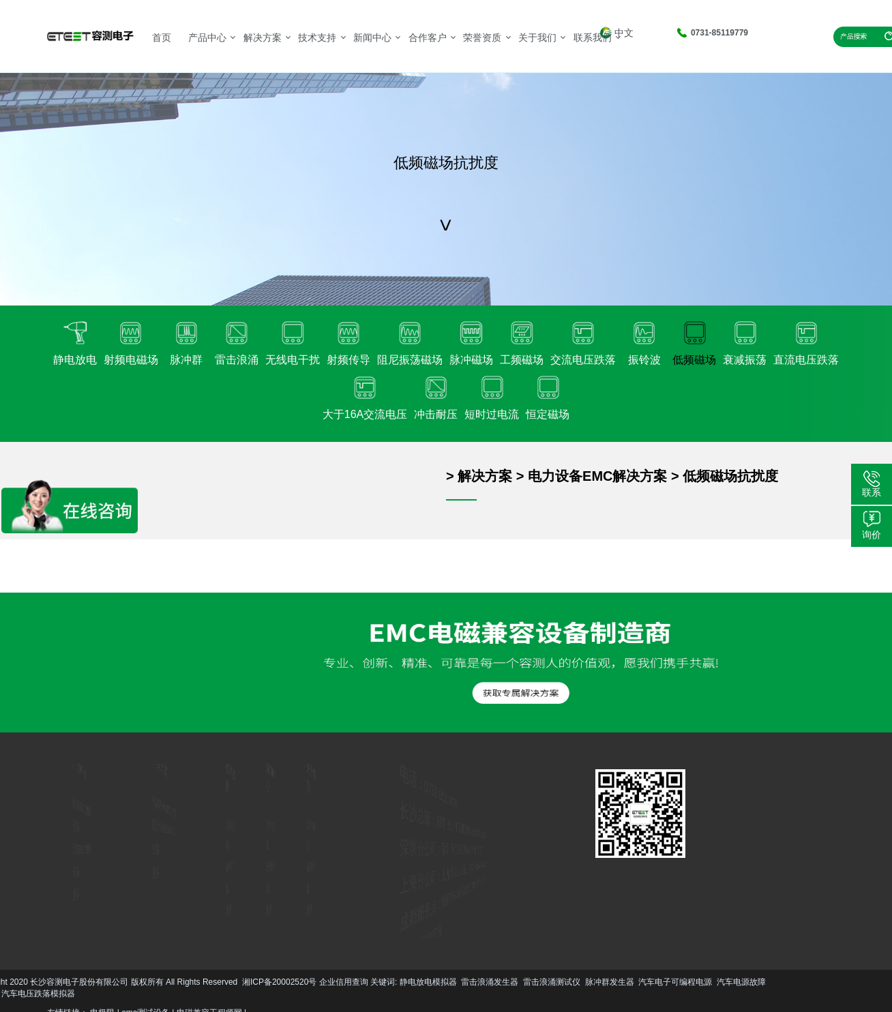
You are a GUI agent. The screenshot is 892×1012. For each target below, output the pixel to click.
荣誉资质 (482, 37)
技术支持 (317, 37)
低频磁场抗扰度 (730, 475)
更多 (58, 889)
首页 (161, 37)
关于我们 (537, 37)
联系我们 (593, 37)
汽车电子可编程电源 (248, 982)
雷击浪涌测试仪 (124, 982)
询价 (871, 534)
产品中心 (207, 37)
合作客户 (427, 37)
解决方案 (262, 37)
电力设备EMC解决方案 (597, 475)
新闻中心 (372, 37)
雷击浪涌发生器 (62, 982)
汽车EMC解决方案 (166, 808)
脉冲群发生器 (182, 982)
